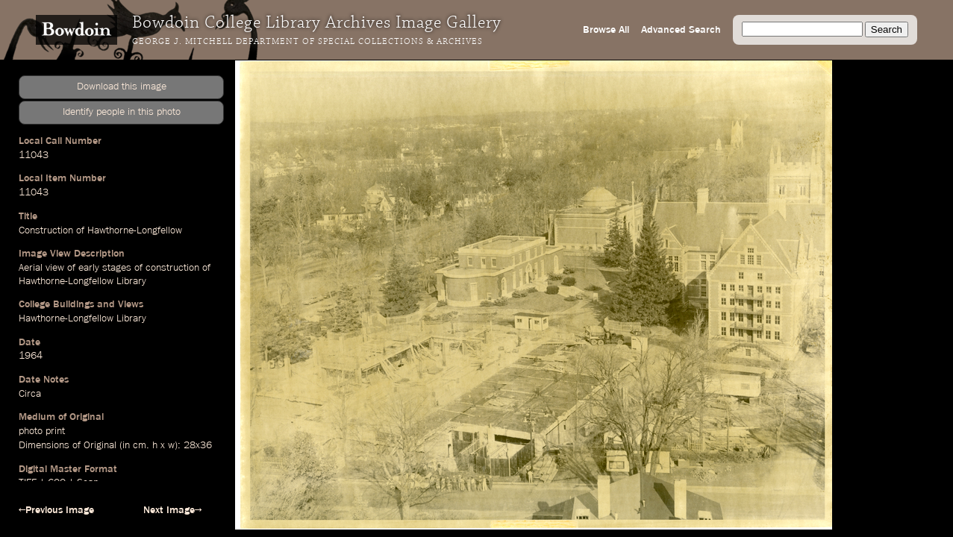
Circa (30, 394)
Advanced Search (681, 30)
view (55, 268)
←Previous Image (56, 510)
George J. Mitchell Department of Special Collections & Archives (307, 42)
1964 (31, 356)
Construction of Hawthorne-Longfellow (100, 230)
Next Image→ (172, 510)
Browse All (606, 30)
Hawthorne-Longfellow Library (82, 281)
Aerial (31, 268)
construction (172, 268)
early (88, 268)
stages (116, 268)
